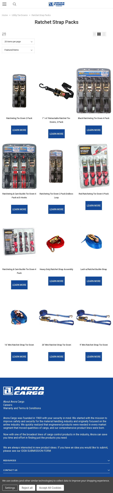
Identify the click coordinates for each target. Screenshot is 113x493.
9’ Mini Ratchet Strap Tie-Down (94, 344)
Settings (10, 488)
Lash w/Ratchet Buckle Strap (94, 269)
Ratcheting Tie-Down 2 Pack (19, 118)
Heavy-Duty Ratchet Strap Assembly (56, 269)
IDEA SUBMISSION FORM (36, 449)
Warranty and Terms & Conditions (22, 407)
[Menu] (4, 4)
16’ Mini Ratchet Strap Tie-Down (19, 344)
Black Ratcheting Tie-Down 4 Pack (93, 118)
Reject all (27, 488)
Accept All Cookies (50, 488)
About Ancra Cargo (13, 400)
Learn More (19, 130)
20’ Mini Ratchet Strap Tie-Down (56, 344)
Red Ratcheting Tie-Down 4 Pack (94, 193)
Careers (7, 403)
